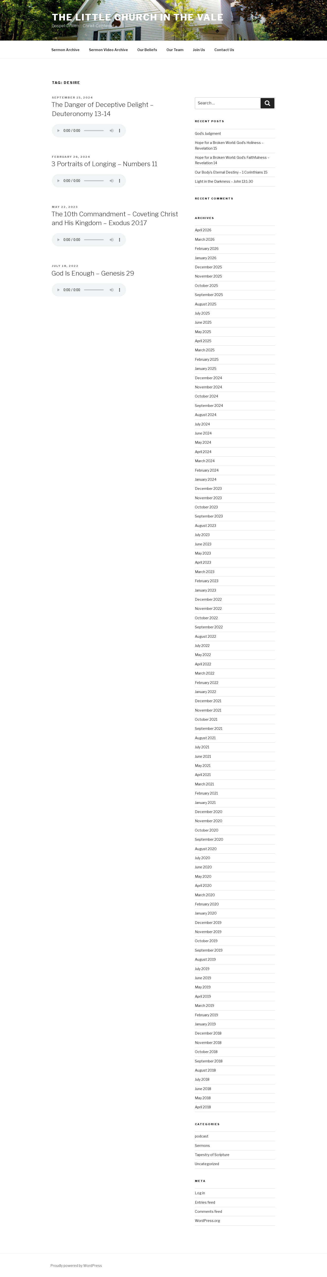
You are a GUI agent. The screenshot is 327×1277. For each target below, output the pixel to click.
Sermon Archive (65, 50)
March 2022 (204, 673)
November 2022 (208, 608)
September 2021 (208, 728)
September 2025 (209, 295)
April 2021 (203, 775)
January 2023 (205, 590)
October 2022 (206, 618)
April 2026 (203, 230)
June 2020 (203, 867)
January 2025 (205, 368)
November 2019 (208, 932)
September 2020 (209, 839)
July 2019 (202, 969)
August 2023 (205, 525)
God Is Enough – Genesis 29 (92, 273)
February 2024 (207, 470)
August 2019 (205, 959)
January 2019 (205, 1024)
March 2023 (204, 572)
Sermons (202, 1145)
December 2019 (208, 922)
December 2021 (208, 701)
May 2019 (203, 987)
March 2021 (204, 784)
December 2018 (208, 1033)
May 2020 (203, 876)
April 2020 (203, 885)
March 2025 (205, 350)
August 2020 (206, 849)
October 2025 (206, 285)
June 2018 (203, 1089)
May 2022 (203, 655)
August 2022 (205, 636)
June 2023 (203, 544)
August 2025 (205, 304)
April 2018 (203, 1107)
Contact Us (224, 50)
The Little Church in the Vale (138, 17)
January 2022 (205, 692)
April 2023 (203, 562)
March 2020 (205, 895)
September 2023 (209, 516)
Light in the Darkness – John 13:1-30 (224, 181)
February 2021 (206, 793)
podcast (201, 1136)
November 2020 (208, 821)
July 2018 (202, 1079)
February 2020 (207, 904)
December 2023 (208, 488)
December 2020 (208, 812)
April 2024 (203, 452)
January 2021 (205, 802)
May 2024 (203, 442)
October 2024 (206, 396)
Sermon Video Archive (108, 50)
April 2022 (203, 664)
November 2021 (208, 710)
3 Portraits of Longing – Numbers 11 (104, 164)
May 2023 (203, 553)
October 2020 (206, 830)
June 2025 (203, 322)
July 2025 (202, 313)
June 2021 (203, 756)
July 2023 (202, 535)
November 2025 (208, 276)
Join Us (199, 50)
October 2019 (206, 941)
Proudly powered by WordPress (76, 1265)
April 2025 (203, 341)
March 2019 (204, 1005)
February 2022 (206, 682)
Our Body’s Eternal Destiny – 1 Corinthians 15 (231, 172)
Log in (200, 1193)
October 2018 (206, 1052)
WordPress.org (207, 1220)
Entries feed (205, 1202)
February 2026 (207, 248)
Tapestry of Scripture (212, 1155)
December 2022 (208, 599)
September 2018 (209, 1061)
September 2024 (209, 405)
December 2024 (208, 378)
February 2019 (206, 1015)
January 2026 (205, 258)
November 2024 (208, 387)
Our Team (175, 50)
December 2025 (208, 267)
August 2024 (205, 415)
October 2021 (206, 719)
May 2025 (203, 332)
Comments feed (208, 1211)
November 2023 (208, 498)
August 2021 (205, 738)
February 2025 (207, 359)
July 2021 (202, 747)
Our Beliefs (147, 50)
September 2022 (209, 627)
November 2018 (208, 1042)
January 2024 (205, 479)
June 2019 (203, 978)
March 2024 (205, 461)
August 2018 (205, 1070)
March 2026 (205, 239)
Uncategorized (207, 1164)
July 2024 (202, 424)
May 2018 (203, 1098)
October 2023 (206, 507)
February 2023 (206, 581)
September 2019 (209, 950)
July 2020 (202, 858)
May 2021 (202, 765)
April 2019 (203, 996)
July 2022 (202, 645)
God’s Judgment (208, 133)
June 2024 (203, 433)
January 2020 (206, 913)
